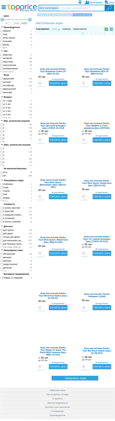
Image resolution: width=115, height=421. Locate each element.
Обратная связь (57, 384)
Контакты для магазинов (57, 401)
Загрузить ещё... (75, 256)
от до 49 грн (104, 80)
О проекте (57, 392)
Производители (57, 409)
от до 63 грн (104, 223)
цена (56, 29)
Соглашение (57, 405)
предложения (80, 29)
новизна (67, 29)
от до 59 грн (104, 169)
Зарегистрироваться (57, 397)
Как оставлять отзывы (57, 388)
